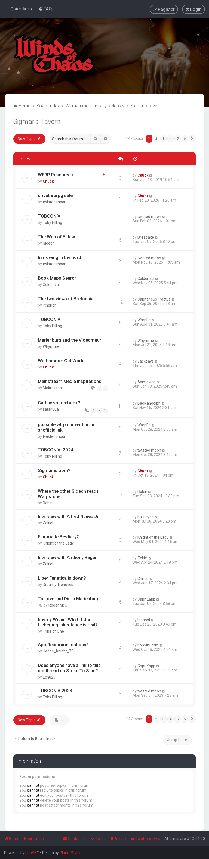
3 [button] (163, 138)
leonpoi (143, 620)
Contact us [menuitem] (75, 838)
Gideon (49, 243)
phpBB (31, 853)
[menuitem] (45, 9)
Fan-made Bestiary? (58, 536)
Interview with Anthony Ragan (67, 557)
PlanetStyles (70, 853)
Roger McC (57, 605)
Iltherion (50, 305)
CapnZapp (146, 599)
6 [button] (185, 138)
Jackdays (145, 361)
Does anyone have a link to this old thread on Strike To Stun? (69, 668)
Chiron (143, 578)
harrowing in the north (60, 257)
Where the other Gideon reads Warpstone (68, 493)
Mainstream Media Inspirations (69, 381)
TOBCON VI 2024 (55, 449)
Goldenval (51, 284)
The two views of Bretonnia (65, 298)
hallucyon (145, 517)
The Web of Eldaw (56, 236)
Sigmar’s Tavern (36, 122)
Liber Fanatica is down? (62, 578)
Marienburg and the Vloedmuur (69, 340)
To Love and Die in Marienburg (69, 598)
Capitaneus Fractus (154, 299)
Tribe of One (53, 631)
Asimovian (146, 382)
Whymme (51, 346)
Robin (48, 503)
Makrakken (52, 388)
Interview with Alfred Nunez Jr (68, 516)
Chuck (48, 181)
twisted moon (54, 202)
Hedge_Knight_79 (58, 651)
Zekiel (48, 523)
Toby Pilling (52, 222)
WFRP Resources (55, 174)
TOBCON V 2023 (55, 690)
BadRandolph (149, 403)
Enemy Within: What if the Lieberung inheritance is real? (68, 622)
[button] (192, 138)
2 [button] (156, 138)
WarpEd (144, 320)
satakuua (51, 409)
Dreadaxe (145, 237)
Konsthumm (148, 645)
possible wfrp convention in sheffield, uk (66, 427)
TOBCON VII (50, 319)
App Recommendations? (63, 644)
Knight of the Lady (58, 543)
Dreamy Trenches (58, 584)
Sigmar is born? (54, 470)
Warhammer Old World (61, 360)
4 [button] (170, 138)
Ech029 (49, 677)
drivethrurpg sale (55, 195)
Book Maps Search (57, 278)
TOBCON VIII (51, 216)
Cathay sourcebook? (59, 402)
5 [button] (178, 138)
